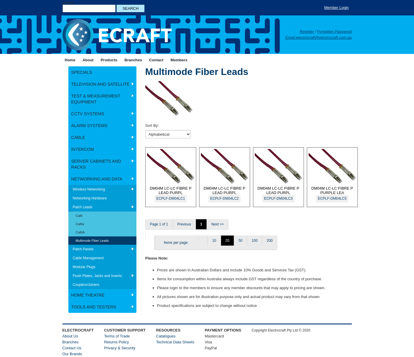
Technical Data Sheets (175, 342)
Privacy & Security (119, 348)
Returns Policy (116, 342)
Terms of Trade (117, 336)
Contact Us (71, 348)
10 (214, 240)
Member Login (336, 7)
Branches (70, 342)
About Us (70, 336)
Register (307, 31)
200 (270, 240)
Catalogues (165, 336)
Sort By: (152, 125)
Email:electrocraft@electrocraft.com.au (318, 37)
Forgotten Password (334, 31)
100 (254, 240)
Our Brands (72, 354)
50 (240, 240)
